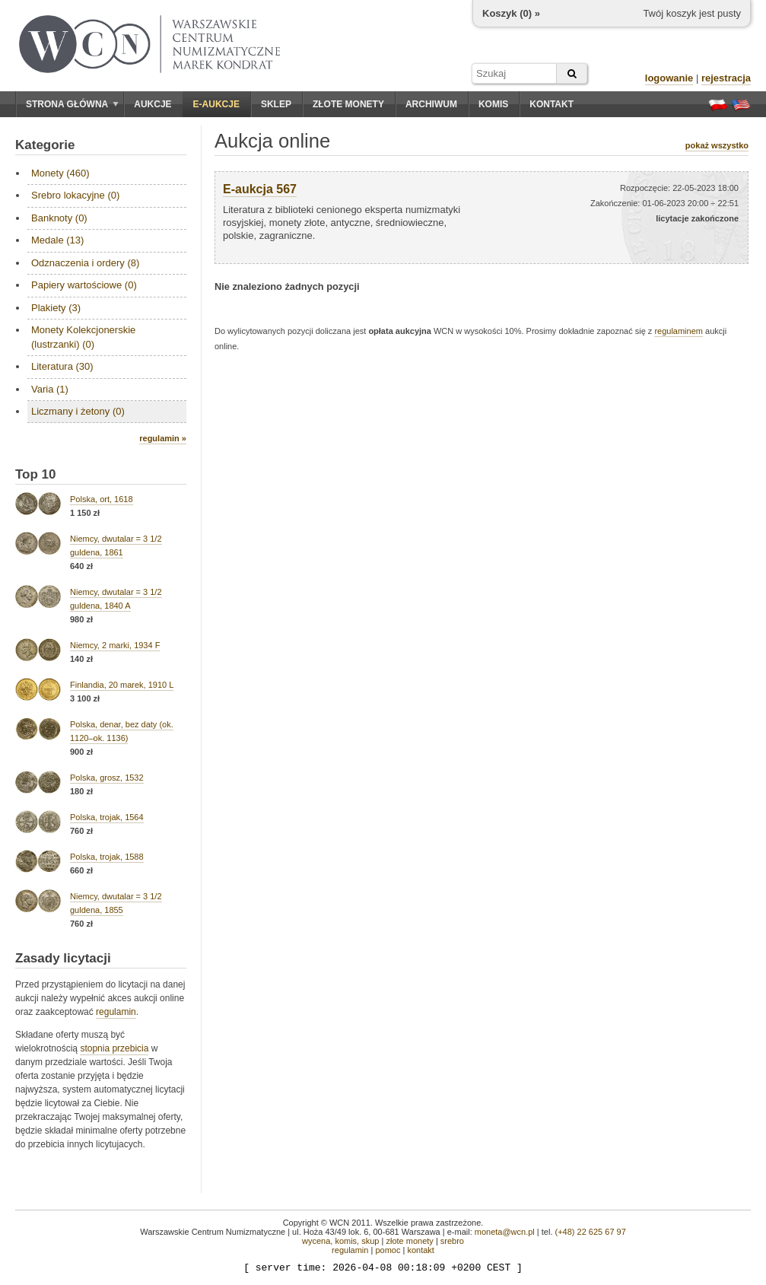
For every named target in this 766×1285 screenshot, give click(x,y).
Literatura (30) (62, 366)
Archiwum (431, 104)
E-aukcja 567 (260, 189)
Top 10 (35, 474)
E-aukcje (216, 104)
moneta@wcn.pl (505, 1231)
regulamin (116, 1012)
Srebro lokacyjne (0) (75, 195)
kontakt (420, 1250)
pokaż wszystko (717, 145)
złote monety (409, 1240)
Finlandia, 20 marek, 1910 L (121, 684)
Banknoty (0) (59, 218)
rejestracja (726, 78)
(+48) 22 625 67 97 (590, 1231)
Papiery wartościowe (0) (84, 285)
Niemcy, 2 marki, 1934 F (115, 645)
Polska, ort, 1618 (101, 499)
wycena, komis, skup (340, 1240)
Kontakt (551, 104)
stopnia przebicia (114, 1048)
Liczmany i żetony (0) (78, 411)
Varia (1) (49, 389)
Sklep (276, 104)
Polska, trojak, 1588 (107, 856)
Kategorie (45, 145)
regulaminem (678, 331)
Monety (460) (60, 173)
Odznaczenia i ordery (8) (85, 263)
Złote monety (348, 104)
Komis (493, 104)
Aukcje (152, 104)
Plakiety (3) (56, 307)
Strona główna (72, 104)
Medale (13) (57, 240)
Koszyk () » (511, 13)
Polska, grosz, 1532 (107, 777)
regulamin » (162, 438)
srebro (452, 1240)
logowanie (669, 78)
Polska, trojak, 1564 (107, 817)
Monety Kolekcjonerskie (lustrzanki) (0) (83, 336)
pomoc (387, 1250)
